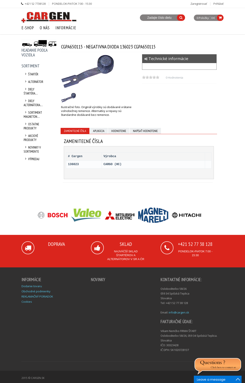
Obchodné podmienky (36, 291)
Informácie (65, 27)
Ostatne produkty (31, 126)
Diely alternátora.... (33, 103)
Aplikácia (98, 131)
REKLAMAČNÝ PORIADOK (37, 296)
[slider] (150, 77)
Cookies (26, 302)
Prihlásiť (218, 4)
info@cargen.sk (179, 312)
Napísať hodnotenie (145, 131)
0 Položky (203, 18)
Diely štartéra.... (31, 91)
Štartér (31, 74)
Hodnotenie (118, 131)
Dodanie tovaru (31, 286)
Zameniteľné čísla (75, 131)
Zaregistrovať (198, 4)
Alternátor (33, 82)
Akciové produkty (31, 138)
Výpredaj (31, 159)
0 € (213, 18)
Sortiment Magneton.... (33, 114)
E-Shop (27, 27)
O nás (45, 27)
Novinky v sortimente (32, 149)
